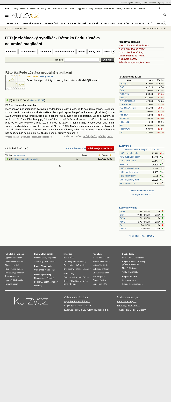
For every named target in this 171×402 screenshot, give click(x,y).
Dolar (52, 261)
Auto (124, 258)
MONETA (124, 118)
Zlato (122, 215)
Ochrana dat (71, 297)
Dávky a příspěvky (42, 274)
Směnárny (38, 261)
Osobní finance (28, 51)
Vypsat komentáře (76, 148)
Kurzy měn (94, 51)
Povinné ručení (11, 284)
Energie (98, 8)
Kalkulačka (109, 8)
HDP (77, 265)
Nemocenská (40, 278)
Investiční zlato (75, 277)
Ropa (122, 211)
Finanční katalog (129, 268)
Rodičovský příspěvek (14, 273)
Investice (11, 51)
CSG (122, 87)
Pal (32, 100)
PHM (72, 281)
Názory (24, 28)
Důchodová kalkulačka (14, 261)
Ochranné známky (101, 269)
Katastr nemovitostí (101, 261)
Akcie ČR (109, 51)
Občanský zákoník (101, 273)
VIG (121, 132)
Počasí (81, 51)
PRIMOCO (125, 129)
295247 (40, 100)
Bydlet (160, 3)
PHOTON (124, 122)
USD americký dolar (129, 153)
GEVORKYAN (126, 104)
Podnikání (45, 51)
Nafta (85, 281)
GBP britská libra (128, 160)
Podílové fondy (79, 261)
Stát (151, 23)
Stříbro (123, 218)
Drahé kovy (69, 273)
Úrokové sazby (40, 258)
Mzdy (82, 265)
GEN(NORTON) (127, 101)
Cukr (122, 225)
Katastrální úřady (100, 265)
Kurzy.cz (8, 28)
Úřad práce (39, 270)
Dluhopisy (68, 261)
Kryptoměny (69, 269)
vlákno (16, 137)
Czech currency (129, 280)
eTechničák (134, 264)
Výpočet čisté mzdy (13, 258)
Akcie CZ (24, 8)
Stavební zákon (99, 280)
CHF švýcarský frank (129, 179)
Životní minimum (12, 276)
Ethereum (87, 269)
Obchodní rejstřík (126, 3)
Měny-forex (46, 76)
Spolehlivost (139, 258)
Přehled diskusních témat (131, 55)
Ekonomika (68, 265)
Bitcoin (73, 8)
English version (129, 276)
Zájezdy (138, 3)
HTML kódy (139, 309)
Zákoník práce (99, 276)
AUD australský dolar (130, 157)
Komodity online (128, 207)
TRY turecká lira (127, 183)
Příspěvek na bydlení (14, 269)
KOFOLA (124, 115)
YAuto (144, 3)
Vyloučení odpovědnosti (77, 301)
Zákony (119, 8)
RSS (128, 309)
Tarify (90, 8)
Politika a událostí (64, 51)
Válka (133, 8)
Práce (127, 8)
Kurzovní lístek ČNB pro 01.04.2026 (141, 149)
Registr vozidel (128, 261)
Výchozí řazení (19, 155)
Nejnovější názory (128, 59)
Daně (95, 284)
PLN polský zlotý (127, 176)
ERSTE (123, 97)
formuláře (103, 284)
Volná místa (46, 266)
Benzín (78, 281)
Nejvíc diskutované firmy (131, 52)
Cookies (83, 297)
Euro (47, 261)
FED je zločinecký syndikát (25, 159)
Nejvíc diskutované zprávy (132, 49)
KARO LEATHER (128, 108)
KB (121, 111)
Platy (53, 270)
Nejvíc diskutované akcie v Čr (134, 45)
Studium (167, 3)
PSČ (108, 258)
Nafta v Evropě (70, 284)
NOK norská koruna (129, 172)
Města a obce (99, 258)
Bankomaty (47, 254)
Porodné (50, 278)
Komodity (57, 8)
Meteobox (153, 3)
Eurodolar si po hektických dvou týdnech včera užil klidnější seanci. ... (64, 80)
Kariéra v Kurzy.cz (126, 301)
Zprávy (15, 8)
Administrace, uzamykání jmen (134, 62)
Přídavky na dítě (12, 265)
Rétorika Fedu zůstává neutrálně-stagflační (38, 72)
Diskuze (141, 8)
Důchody (38, 286)
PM (121, 125)
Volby (124, 272)
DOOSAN (124, 94)
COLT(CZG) (125, 83)
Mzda (47, 270)
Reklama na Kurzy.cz (128, 297)
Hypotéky (82, 8)
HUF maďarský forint (129, 168)
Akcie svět (34, 8)
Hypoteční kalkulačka (14, 280)
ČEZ (122, 90)
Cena (130, 258)
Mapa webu (133, 272)
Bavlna (123, 228)
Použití (120, 309)
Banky (37, 254)
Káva (122, 222)
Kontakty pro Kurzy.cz (128, 305)
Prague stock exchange (132, 284)
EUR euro (124, 164)
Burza (66, 258)
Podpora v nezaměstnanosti (46, 282)
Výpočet (20, 254)
